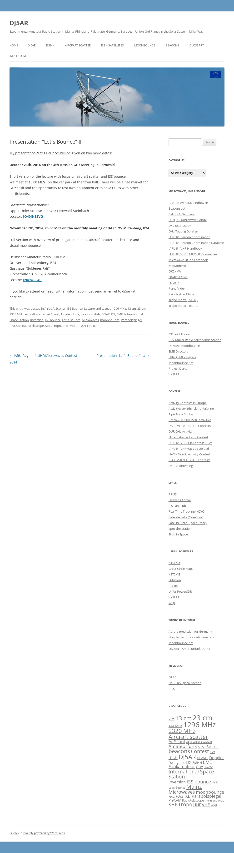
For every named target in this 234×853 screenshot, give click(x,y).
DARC (172, 677)
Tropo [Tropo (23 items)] (185, 804)
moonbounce (109, 320)
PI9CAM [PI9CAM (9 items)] (175, 800)
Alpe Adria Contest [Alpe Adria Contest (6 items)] (199, 742)
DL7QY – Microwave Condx (188, 220)
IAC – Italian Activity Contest (188, 437)
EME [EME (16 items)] (207, 762)
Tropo (56, 325)
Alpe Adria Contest (182, 414)
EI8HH (50, 45)
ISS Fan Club (177, 506)
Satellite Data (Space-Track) (188, 523)
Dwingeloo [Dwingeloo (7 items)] (177, 762)
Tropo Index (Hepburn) (185, 305)
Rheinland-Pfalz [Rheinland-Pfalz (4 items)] (214, 800)
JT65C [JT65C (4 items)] (215, 782)
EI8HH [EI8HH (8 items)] (197, 762)
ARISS (173, 494)
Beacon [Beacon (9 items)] (212, 746)
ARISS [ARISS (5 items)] (201, 747)
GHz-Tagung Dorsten (183, 231)
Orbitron (175, 580)
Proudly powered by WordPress (44, 833)
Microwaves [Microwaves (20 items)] (182, 792)
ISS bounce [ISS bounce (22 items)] (199, 781)
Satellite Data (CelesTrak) (186, 517)
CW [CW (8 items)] (212, 752)
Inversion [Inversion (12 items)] (177, 782)
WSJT (172, 603)
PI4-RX (173, 586)
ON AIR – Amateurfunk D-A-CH (190, 648)
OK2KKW (175, 271)
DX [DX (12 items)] (188, 762)
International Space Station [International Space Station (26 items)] (191, 774)
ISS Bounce (75, 308)
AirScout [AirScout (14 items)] (177, 741)
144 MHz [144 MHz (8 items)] (175, 726)
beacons (87, 314)
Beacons (172, 45)
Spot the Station (180, 528)
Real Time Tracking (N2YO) (187, 511)
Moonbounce (144, 45)
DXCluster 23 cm (180, 225)
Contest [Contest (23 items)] (200, 751)
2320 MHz (17, 314)
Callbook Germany (182, 214)
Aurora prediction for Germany (190, 631)
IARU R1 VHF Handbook (185, 248)
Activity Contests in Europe (188, 403)
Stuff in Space (178, 534)
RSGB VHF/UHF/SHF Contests (189, 460)
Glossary (196, 45)
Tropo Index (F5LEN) (183, 300)
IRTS (172, 688)
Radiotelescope (33, 325)
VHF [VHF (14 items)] (206, 805)
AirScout (53, 314)
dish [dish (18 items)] (173, 757)
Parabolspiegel (131, 320)
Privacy (14, 833)
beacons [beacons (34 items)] (179, 751)
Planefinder (177, 288)
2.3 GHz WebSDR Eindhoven (188, 203)
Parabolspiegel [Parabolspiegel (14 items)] (206, 796)
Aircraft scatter (35, 314)
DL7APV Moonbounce (184, 345)
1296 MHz (119, 308)
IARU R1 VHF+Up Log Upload (189, 448)
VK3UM (174, 374)
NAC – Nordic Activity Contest (189, 454)
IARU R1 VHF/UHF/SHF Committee (193, 254)
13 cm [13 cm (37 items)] (183, 718)
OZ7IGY (174, 283)
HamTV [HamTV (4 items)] (208, 767)
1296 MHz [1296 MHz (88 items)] (199, 724)
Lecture (89, 308)
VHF (73, 325)
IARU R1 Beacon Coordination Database (196, 243)
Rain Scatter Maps (181, 294)
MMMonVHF (178, 265)
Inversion (37, 320)
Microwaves (90, 320)
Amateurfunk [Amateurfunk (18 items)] (183, 746)
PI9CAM (15, 325)
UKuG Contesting (181, 466)
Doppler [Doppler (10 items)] (216, 757)
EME (120, 314)
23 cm (141, 308)
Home (14, 45)
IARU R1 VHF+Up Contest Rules (190, 443)
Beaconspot (177, 208)
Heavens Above (180, 500)
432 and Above (179, 334)
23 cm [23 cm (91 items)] (202, 717)
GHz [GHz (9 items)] (199, 766)
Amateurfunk (69, 314)
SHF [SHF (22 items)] (173, 804)
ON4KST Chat (178, 277)
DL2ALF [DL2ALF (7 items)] (202, 758)
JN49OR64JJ (32, 280)
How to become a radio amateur (191, 637)
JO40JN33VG (33, 216)
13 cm (132, 308)
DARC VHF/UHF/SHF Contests (190, 426)
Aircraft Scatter (78, 45)
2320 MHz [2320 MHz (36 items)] (182, 731)
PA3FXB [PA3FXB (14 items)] (183, 796)
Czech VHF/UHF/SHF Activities (190, 420)
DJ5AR (19, 23)
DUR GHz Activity (181, 431)
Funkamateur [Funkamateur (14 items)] (182, 766)
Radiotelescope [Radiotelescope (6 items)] (193, 800)
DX (113, 314)
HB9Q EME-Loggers (182, 357)
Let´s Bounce (71, 320)
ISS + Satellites (112, 45)
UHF (65, 325)
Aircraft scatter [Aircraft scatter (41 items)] (188, 737)
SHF (48, 325)
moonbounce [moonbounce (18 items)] (210, 792)
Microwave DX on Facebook (188, 260)
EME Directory (179, 351)
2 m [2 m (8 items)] (171, 719)
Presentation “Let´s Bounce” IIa (123, 355)
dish (97, 314)
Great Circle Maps (181, 568)
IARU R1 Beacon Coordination (189, 237)
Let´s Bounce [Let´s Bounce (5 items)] (177, 787)
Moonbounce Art (181, 363)
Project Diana (178, 368)
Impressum (18, 56)
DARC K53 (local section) (185, 683)
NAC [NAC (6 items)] (172, 796)
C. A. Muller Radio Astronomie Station (195, 340)
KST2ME (174, 574)
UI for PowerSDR (180, 591)
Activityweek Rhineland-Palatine (191, 408)
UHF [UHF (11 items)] (197, 805)
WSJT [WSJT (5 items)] (214, 805)
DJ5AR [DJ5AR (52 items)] (187, 756)
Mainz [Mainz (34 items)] (194, 786)
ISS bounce (53, 320)
